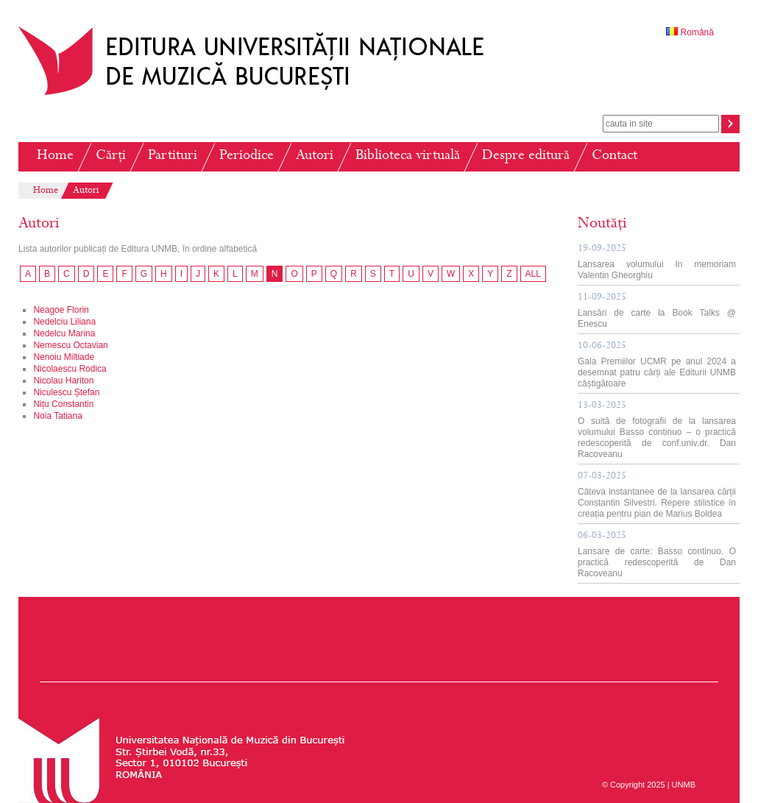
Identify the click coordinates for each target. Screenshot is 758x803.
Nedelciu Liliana (64, 321)
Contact (614, 156)
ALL (533, 274)
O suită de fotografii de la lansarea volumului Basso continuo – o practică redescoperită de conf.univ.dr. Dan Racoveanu (657, 430)
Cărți (111, 156)
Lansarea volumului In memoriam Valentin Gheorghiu (657, 262)
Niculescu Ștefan (66, 392)
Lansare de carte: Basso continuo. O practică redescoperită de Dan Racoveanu (657, 555)
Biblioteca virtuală (407, 156)
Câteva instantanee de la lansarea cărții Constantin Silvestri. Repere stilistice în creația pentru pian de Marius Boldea (657, 495)
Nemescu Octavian (70, 345)
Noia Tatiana (57, 416)
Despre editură (526, 156)
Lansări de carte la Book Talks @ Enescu (657, 311)
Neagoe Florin (60, 310)
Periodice (246, 156)
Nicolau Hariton (63, 380)
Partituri (172, 156)
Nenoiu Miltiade (63, 357)
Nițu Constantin (63, 404)
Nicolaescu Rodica (69, 369)
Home (55, 156)
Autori (314, 156)
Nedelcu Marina (64, 333)
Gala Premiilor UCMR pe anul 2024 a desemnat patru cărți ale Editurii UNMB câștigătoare (657, 365)
